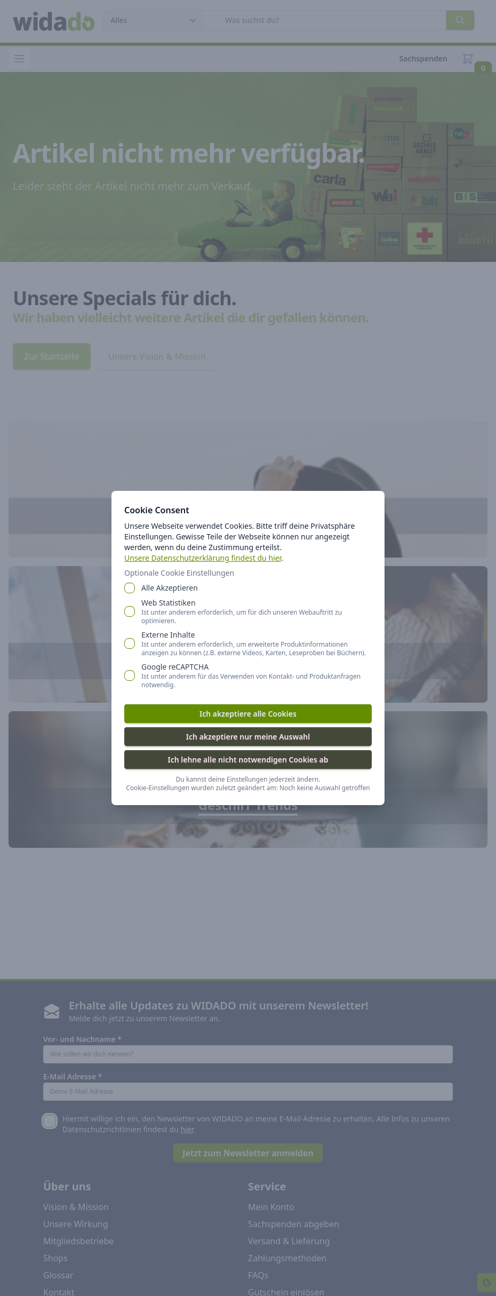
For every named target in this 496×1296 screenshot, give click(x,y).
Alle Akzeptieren (169, 588)
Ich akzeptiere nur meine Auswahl (248, 737)
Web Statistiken (256, 611)
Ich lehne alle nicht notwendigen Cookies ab (247, 759)
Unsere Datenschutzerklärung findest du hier (202, 558)
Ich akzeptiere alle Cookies (248, 714)
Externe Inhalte (256, 643)
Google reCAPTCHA (256, 675)
